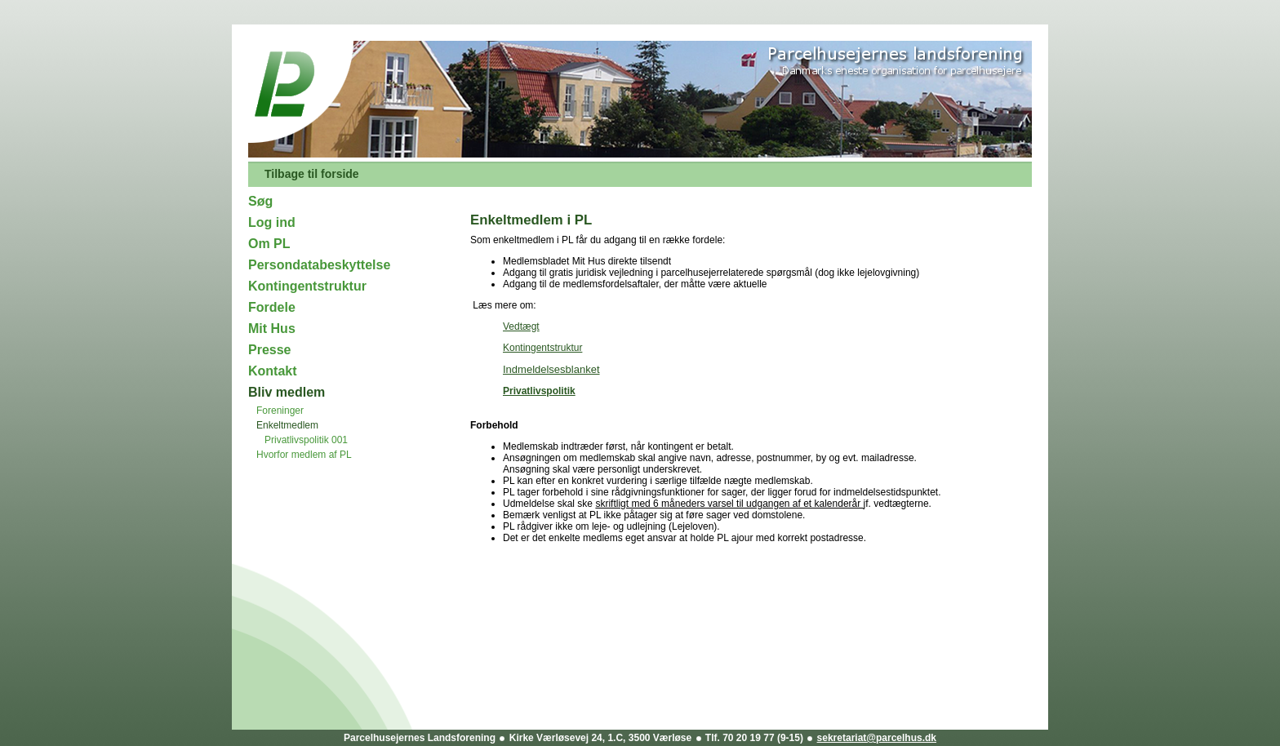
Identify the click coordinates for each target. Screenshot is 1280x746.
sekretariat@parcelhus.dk (876, 738)
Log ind (272, 222)
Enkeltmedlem (287, 425)
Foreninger (280, 410)
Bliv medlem (286, 392)
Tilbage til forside (311, 173)
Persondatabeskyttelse (319, 265)
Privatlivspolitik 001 (306, 440)
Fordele (272, 307)
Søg (260, 201)
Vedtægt (521, 326)
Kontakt (272, 371)
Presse (269, 350)
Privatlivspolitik (539, 391)
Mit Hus (272, 328)
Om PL (269, 244)
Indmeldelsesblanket (551, 369)
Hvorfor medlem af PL (304, 454)
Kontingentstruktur (307, 286)
